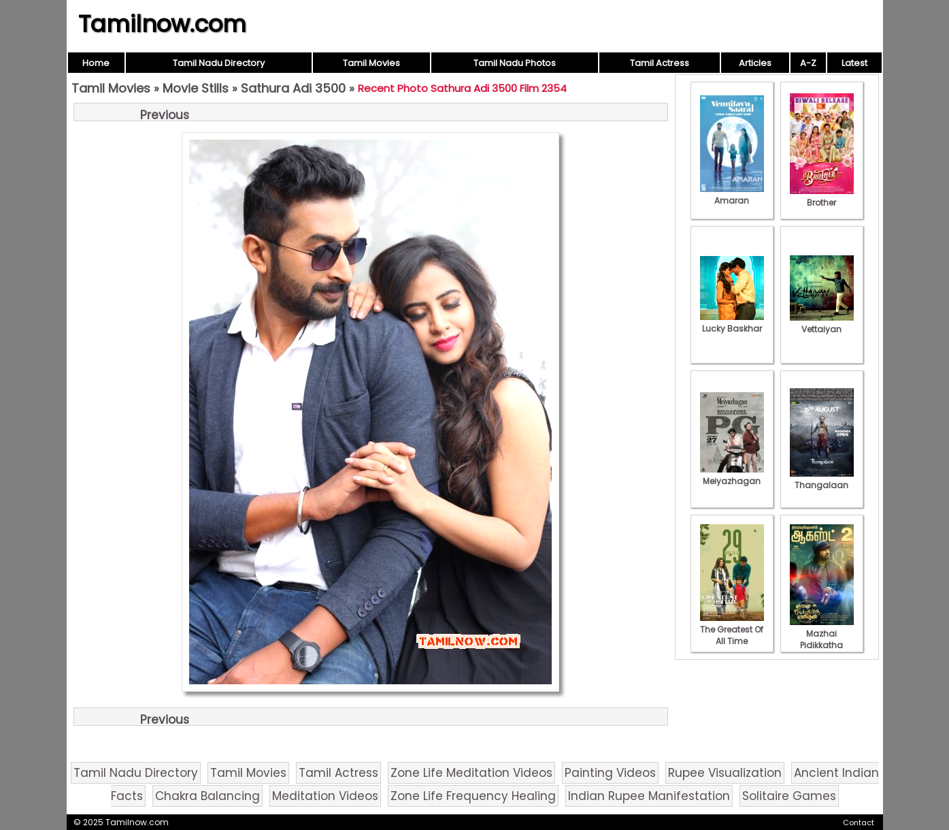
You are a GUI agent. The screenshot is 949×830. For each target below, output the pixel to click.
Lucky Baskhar (732, 322)
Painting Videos (610, 773)
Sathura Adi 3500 (293, 88)
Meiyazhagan (732, 475)
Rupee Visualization (725, 773)
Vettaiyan (822, 323)
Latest (854, 63)
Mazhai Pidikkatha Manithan (822, 639)
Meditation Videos (325, 796)
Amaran (732, 194)
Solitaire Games (789, 796)
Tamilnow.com (162, 23)
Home (96, 63)
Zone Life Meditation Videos (471, 773)
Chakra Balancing (207, 796)
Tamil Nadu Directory (219, 63)
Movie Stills (196, 88)
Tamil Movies (371, 63)
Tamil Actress (659, 63)
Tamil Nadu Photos (514, 63)
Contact (858, 822)
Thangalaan (822, 479)
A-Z (808, 63)
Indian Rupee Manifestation (649, 796)
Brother (822, 196)
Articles (755, 63)
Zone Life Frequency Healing (473, 796)
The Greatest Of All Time (732, 629)
